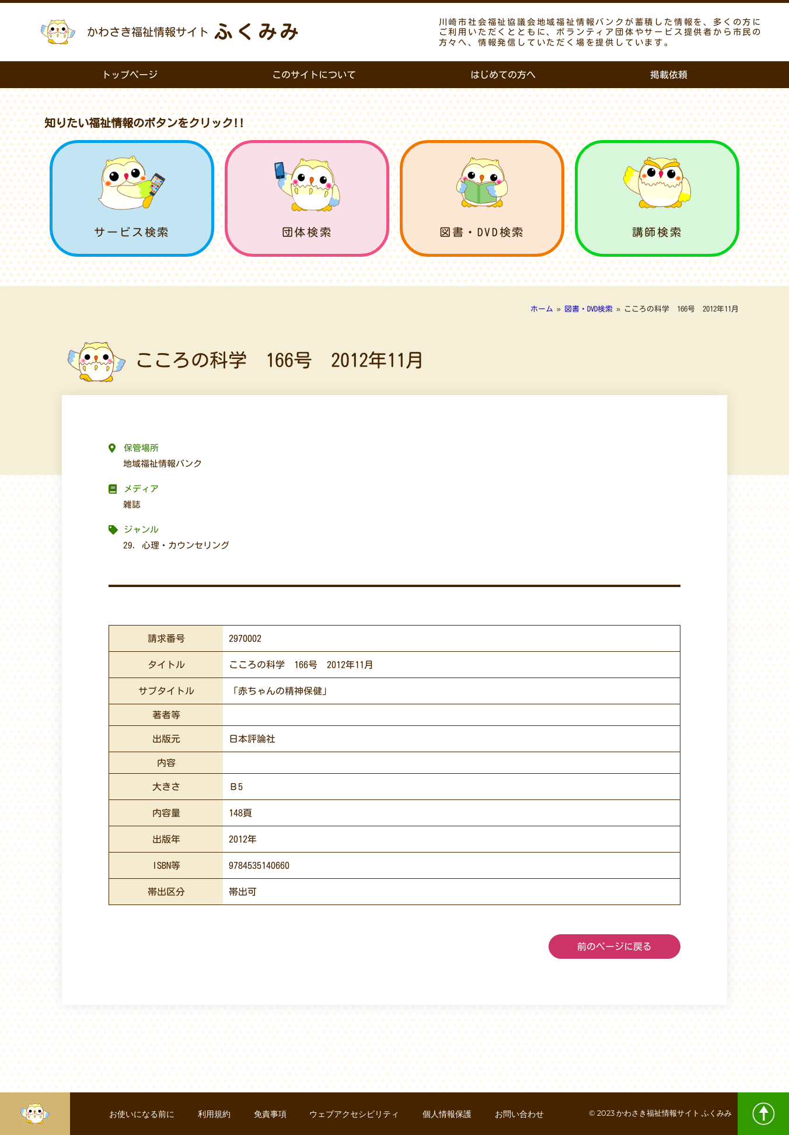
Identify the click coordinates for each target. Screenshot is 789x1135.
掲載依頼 (668, 74)
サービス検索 (132, 232)
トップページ (130, 74)
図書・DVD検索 (482, 232)
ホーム (541, 309)
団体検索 (307, 232)
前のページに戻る (614, 946)
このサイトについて (314, 74)
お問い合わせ (519, 1114)
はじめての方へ (503, 74)
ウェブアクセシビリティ (354, 1114)
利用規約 (213, 1114)
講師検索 (657, 232)
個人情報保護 (447, 1114)
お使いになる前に (141, 1114)
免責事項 (269, 1114)
